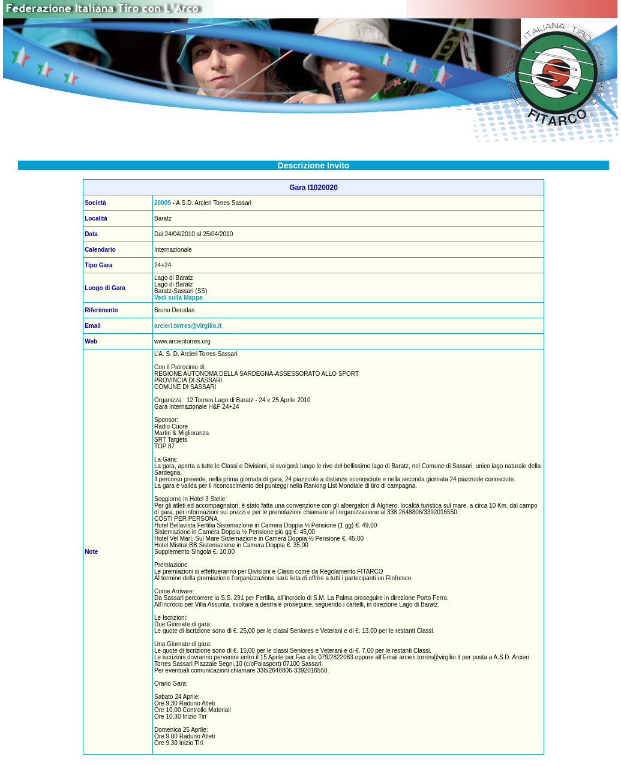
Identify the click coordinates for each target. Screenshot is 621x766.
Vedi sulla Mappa (178, 297)
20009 (162, 203)
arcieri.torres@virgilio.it (188, 325)
